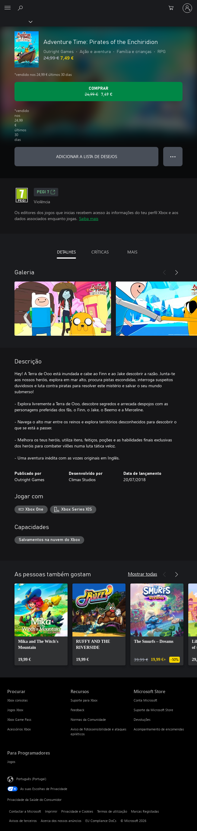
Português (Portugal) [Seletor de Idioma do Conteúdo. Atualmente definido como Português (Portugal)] (31, 779)
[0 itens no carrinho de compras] (173, 8)
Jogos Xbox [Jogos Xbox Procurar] (15, 710)
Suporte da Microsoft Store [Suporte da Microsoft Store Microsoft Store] (153, 710)
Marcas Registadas (145, 811)
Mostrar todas (142, 574)
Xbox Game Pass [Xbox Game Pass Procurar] (19, 719)
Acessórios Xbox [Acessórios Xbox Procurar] (19, 729)
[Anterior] (164, 272)
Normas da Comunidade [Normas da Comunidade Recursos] (88, 719)
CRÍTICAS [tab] (100, 252)
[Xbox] (16, 21)
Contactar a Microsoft (25, 811)
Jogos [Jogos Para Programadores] (11, 762)
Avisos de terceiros (23, 821)
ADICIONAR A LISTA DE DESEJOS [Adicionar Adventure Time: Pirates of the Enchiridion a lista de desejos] (86, 156)
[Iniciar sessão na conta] (187, 8)
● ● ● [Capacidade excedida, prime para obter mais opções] (173, 156)
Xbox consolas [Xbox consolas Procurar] (17, 700)
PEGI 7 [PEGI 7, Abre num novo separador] (46, 192)
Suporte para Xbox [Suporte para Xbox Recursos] (84, 700)
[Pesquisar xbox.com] (21, 8)
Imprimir (51, 811)
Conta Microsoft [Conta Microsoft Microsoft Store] (145, 700)
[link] (41, 624)
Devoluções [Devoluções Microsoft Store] (142, 719)
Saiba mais (88, 218)
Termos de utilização (112, 811)
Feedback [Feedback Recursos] (77, 710)
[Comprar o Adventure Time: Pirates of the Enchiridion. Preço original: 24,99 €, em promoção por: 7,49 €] (98, 91)
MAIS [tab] (132, 252)
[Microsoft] (98, 4)
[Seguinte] (176, 272)
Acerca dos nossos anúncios (61, 821)
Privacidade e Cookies (77, 811)
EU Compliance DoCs (100, 821)
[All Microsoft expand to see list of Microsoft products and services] (7, 8)
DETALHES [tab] (66, 252)
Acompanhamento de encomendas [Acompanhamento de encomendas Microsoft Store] (159, 729)
